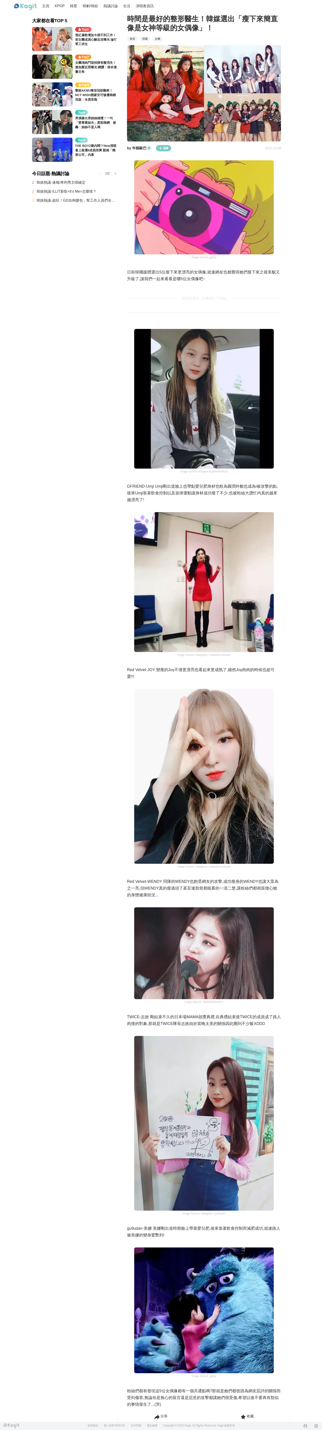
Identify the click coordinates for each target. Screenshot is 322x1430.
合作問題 (136, 1425)
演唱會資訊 (145, 6)
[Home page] (25, 7)
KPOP (60, 6)
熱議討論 (110, 6)
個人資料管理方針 (114, 1425)
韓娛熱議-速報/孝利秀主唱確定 (61, 182)
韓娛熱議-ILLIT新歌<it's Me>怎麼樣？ (66, 191)
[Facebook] (305, 1426)
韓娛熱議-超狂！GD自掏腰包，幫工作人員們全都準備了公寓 (77, 200)
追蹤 (163, 148)
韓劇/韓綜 (90, 6)
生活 (126, 6)
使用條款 (93, 1425)
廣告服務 (152, 1425)
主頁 (45, 6)
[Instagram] (316, 1426)
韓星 (73, 6)
